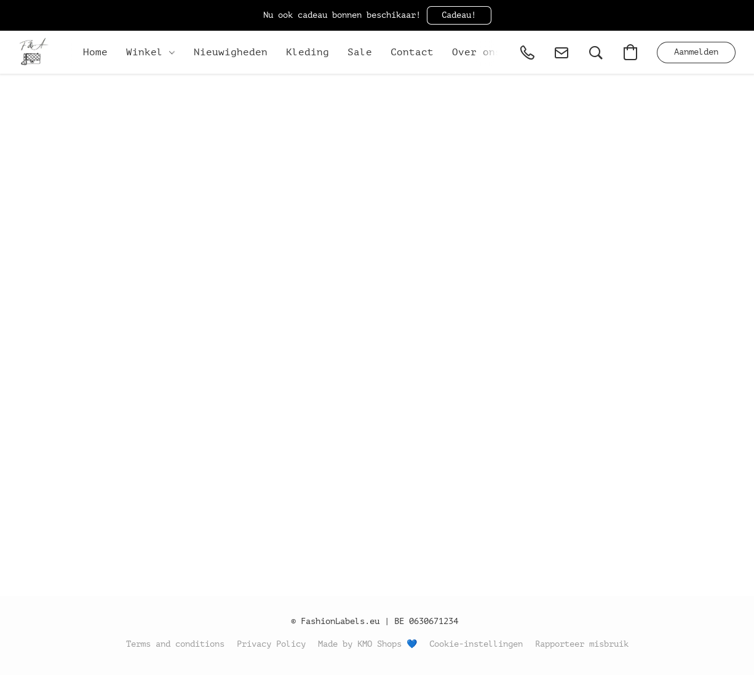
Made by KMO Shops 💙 (367, 644)
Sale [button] (359, 52)
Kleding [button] (307, 52)
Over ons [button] (476, 52)
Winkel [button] (150, 52)
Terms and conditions (175, 644)
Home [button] (95, 52)
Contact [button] (412, 52)
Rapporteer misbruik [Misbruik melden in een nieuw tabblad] (582, 644)
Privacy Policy (271, 644)
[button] (459, 15)
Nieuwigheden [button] (231, 52)
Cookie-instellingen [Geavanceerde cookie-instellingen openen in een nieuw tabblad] (476, 644)
